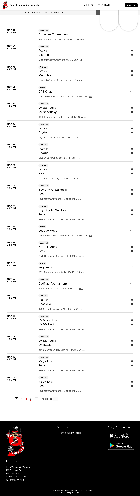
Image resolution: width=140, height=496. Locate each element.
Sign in (131, 5)
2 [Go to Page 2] (26, 399)
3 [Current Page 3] (30, 399)
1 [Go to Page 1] (21, 399)
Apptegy (75, 492)
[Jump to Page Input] (55, 399)
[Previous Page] (16, 398)
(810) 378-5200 (20, 477)
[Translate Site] (105, 5)
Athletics (58, 13)
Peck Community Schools (37, 13)
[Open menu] (88, 5)
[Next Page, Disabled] (36, 398)
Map (82, 39)
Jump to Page (45, 399)
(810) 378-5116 (17, 480)
